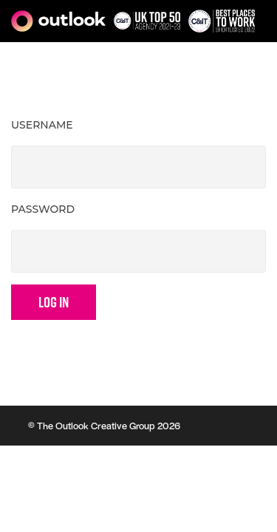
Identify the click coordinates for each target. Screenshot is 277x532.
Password (43, 209)
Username (42, 125)
